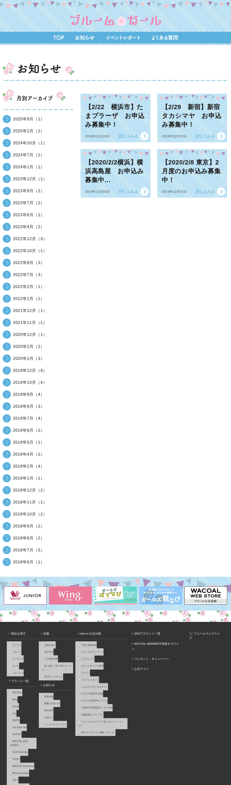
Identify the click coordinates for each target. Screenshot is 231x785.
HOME (217, 778)
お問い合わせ (11, 767)
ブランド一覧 (14, 665)
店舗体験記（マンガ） (103, 692)
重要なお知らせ (57, 679)
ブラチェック (98, 650)
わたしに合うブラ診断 (103, 655)
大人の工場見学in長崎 (103, 676)
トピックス (15, 660)
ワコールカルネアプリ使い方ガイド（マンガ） (115, 697)
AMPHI (13, 695)
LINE (217, 751)
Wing (12, 679)
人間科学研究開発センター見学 (107, 687)
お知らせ (50, 665)
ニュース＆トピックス (60, 695)
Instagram (210, 751)
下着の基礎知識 (100, 639)
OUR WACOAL (18, 716)
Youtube (224, 751)
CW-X (13, 737)
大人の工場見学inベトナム (105, 681)
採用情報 (104, 767)
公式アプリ (156, 647)
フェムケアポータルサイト (105, 671)
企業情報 (87, 767)
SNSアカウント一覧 (161, 631)
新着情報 (53, 673)
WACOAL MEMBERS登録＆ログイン (170, 636)
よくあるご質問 (34, 767)
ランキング (15, 650)
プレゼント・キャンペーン (164, 642)
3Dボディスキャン (58, 660)
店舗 (48, 631)
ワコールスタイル (101, 665)
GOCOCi (14, 705)
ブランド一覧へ (18, 753)
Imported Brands (18, 742)
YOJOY (14, 721)
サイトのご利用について (62, 767)
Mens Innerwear (18, 732)
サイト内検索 (199, 767)
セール (13, 655)
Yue (12, 689)
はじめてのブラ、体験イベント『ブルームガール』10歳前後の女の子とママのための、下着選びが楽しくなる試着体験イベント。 (115, 14)
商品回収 (53, 684)
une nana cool (17, 700)
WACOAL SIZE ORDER (22, 711)
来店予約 (53, 644)
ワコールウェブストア (214, 631)
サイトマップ (178, 767)
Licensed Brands (18, 748)
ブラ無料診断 (55, 650)
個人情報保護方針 (126, 767)
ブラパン (96, 660)
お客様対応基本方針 (153, 767)
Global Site (220, 767)
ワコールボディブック (103, 644)
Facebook (203, 751)
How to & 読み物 (98, 631)
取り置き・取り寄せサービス (63, 655)
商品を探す (13, 631)
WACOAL (15, 673)
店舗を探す (54, 639)
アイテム (14, 639)
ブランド (14, 644)
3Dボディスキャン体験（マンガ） (109, 703)
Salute (13, 684)
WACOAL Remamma (21, 726)
